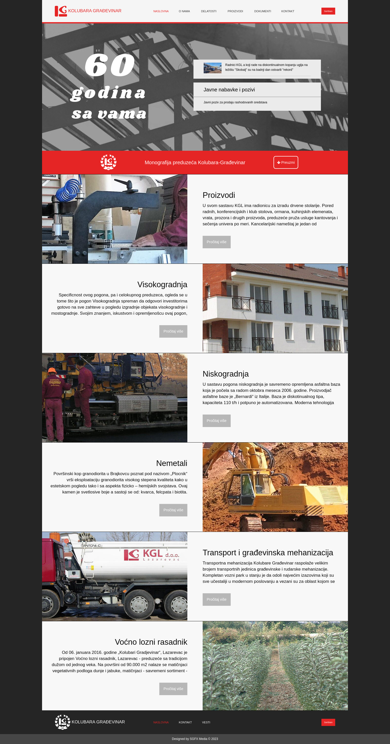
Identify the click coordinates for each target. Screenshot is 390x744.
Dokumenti (262, 10)
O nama (184, 10)
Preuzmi (286, 162)
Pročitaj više (217, 242)
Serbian (328, 11)
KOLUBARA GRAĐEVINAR (95, 10)
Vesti (206, 722)
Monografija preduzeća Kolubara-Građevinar (195, 162)
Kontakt (287, 10)
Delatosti (208, 10)
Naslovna (161, 10)
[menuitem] (161, 11)
